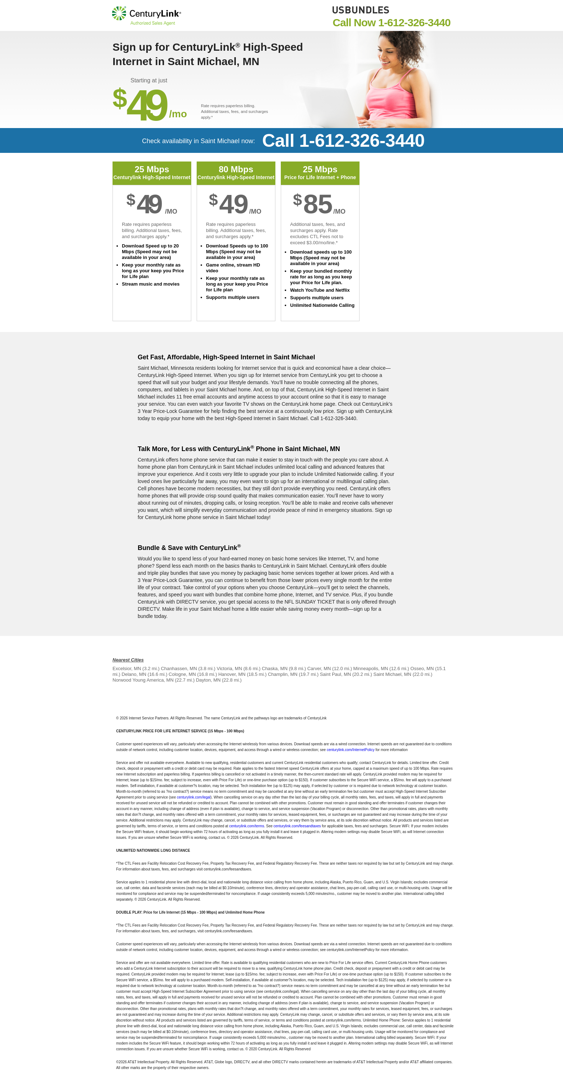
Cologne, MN (182, 674)
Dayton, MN (208, 680)
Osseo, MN (422, 668)
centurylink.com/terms (246, 826)
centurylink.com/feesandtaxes (297, 826)
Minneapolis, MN (370, 668)
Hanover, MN (232, 674)
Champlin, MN (282, 674)
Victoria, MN (229, 668)
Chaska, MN (275, 668)
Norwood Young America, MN (143, 680)
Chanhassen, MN (179, 668)
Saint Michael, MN (392, 674)
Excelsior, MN (127, 668)
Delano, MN (134, 674)
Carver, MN (319, 668)
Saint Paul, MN (335, 674)
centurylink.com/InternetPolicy (351, 750)
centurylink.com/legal (193, 797)
